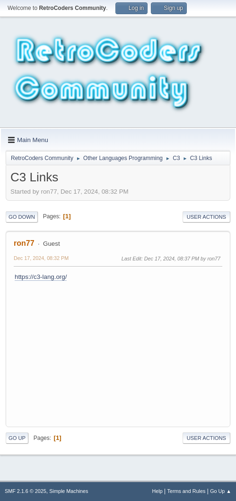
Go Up (17, 438)
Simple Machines (68, 491)
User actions (206, 217)
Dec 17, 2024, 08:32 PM (41, 258)
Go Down (22, 217)
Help (157, 491)
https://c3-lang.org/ (41, 276)
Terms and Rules (186, 491)
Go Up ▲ (220, 491)
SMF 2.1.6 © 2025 (25, 491)
